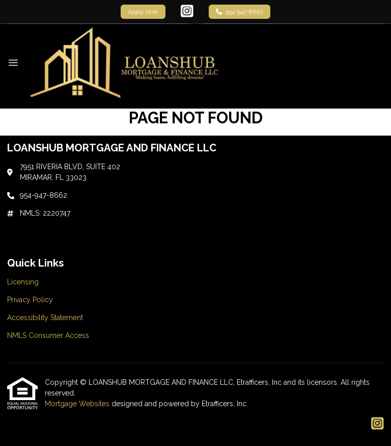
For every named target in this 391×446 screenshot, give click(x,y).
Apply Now (143, 11)
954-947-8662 (239, 11)
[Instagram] (187, 11)
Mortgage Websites (78, 404)
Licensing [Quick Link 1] (23, 282)
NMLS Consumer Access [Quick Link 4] (48, 335)
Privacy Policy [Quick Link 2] (30, 300)
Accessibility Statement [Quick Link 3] (45, 317)
